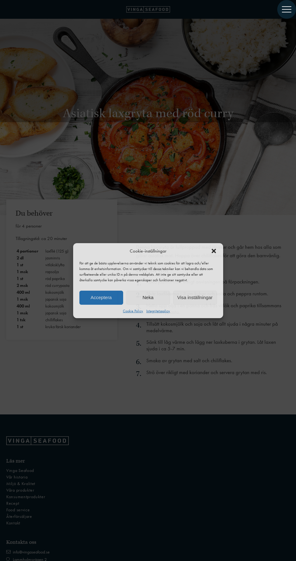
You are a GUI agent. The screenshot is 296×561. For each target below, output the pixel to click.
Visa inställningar (195, 297)
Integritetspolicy (158, 310)
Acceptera (101, 297)
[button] (214, 251)
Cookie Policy (133, 310)
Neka (148, 297)
